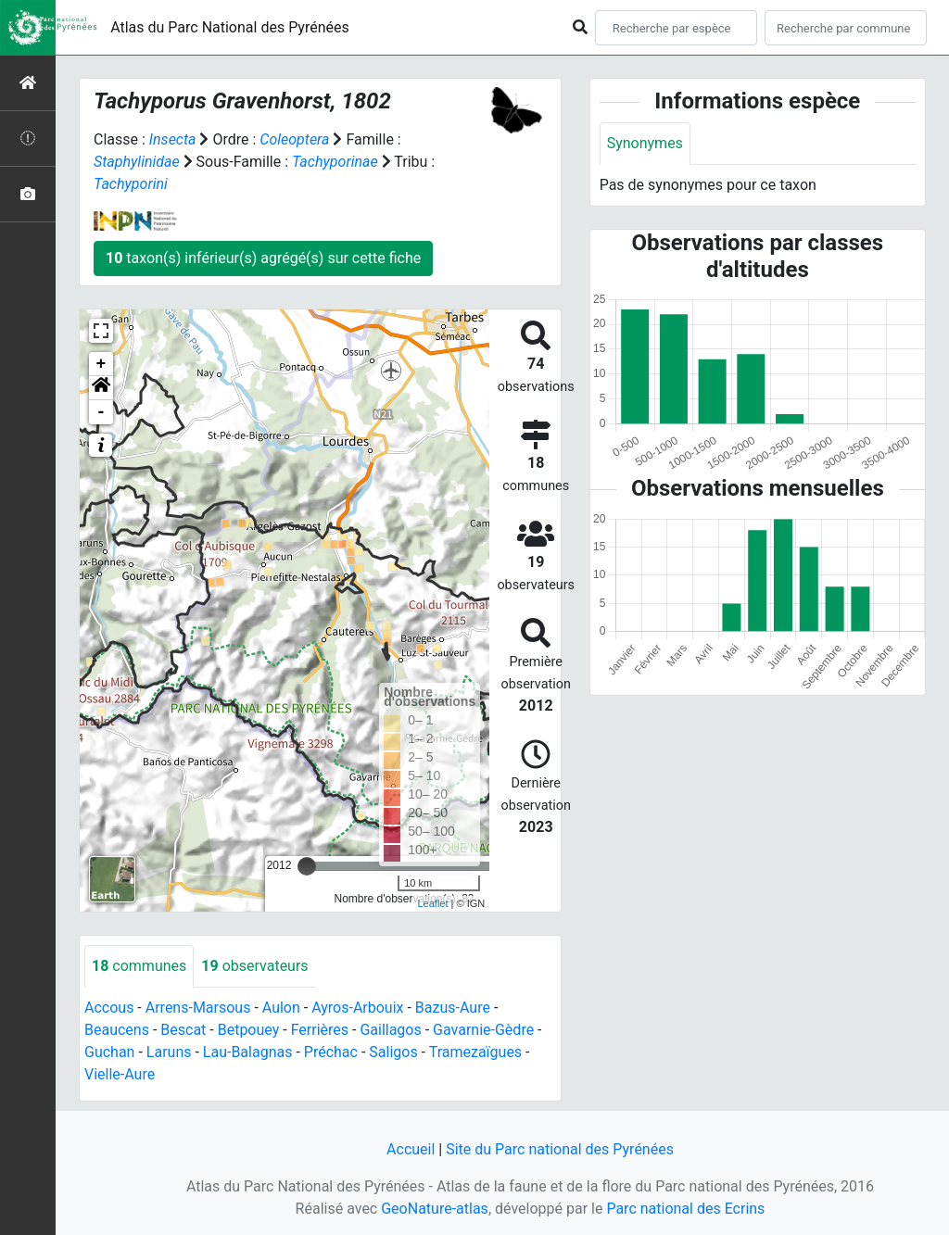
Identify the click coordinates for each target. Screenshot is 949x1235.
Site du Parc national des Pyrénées (560, 1149)
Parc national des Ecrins (685, 1208)
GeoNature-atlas (434, 1208)
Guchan (109, 1052)
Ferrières (319, 1030)
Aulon (281, 1007)
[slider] (306, 866)
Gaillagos (390, 1030)
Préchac (331, 1052)
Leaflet (432, 903)
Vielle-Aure (119, 1074)
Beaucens (116, 1030)
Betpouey (249, 1030)
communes (139, 966)
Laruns (169, 1052)
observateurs (254, 966)
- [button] (101, 412)
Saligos (393, 1052)
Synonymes (645, 143)
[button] (101, 388)
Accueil (410, 1149)
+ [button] (101, 364)
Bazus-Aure (452, 1007)
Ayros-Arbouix (357, 1007)
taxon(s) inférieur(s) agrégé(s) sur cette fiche (263, 258)
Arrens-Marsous (198, 1007)
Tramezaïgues (475, 1052)
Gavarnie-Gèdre (483, 1030)
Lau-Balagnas (248, 1052)
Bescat (183, 1030)
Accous (108, 1007)
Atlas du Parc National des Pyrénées (229, 27)
